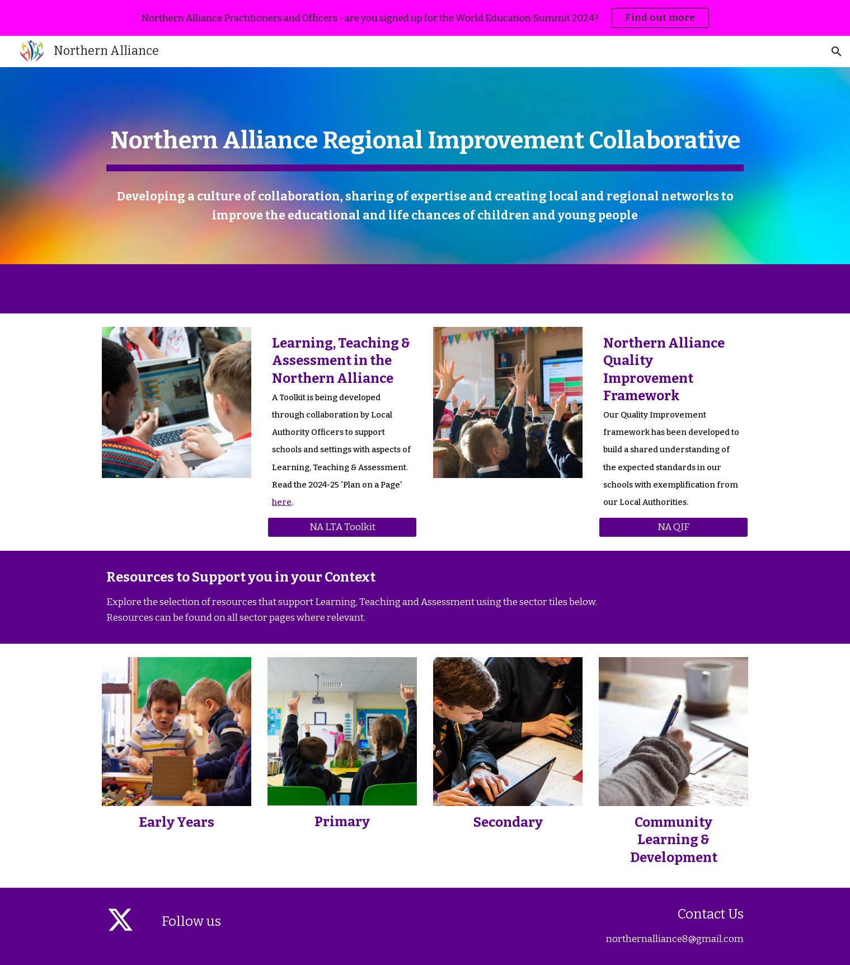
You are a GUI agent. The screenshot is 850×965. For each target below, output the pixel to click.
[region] (425, 18)
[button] (836, 51)
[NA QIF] (673, 528)
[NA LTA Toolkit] (342, 528)
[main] (425, 139)
